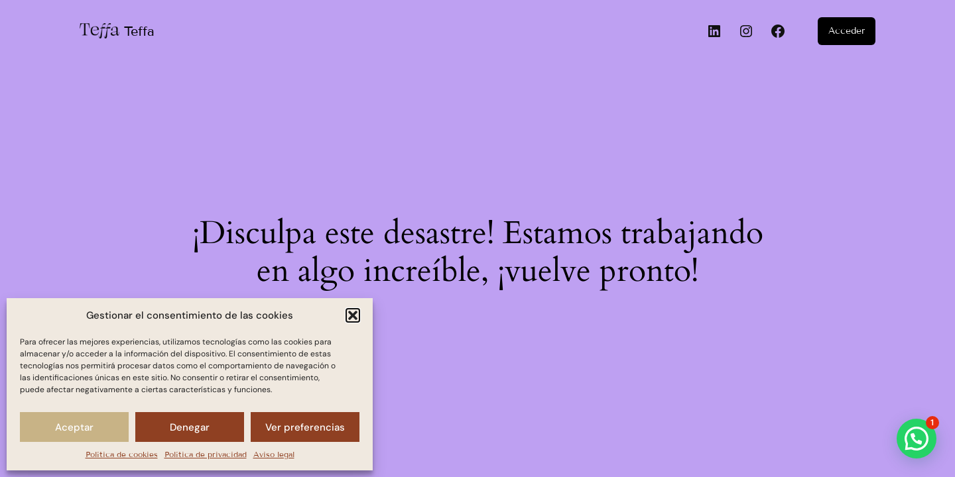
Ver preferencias (305, 427)
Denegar (190, 427)
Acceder (846, 30)
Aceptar (74, 427)
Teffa (139, 31)
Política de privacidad (205, 454)
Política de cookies (122, 454)
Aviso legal (273, 454)
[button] (352, 315)
